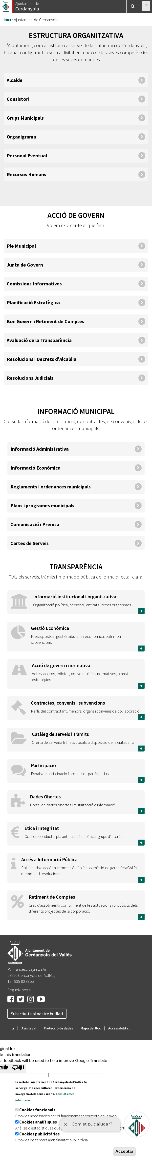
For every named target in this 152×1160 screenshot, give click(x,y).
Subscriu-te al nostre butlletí (37, 1014)
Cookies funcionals (37, 1110)
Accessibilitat (119, 1028)
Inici (7, 19)
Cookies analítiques (38, 1122)
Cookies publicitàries (39, 1134)
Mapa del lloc (91, 1028)
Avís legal (29, 1028)
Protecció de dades (58, 1028)
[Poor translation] (18, 1068)
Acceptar (124, 1151)
